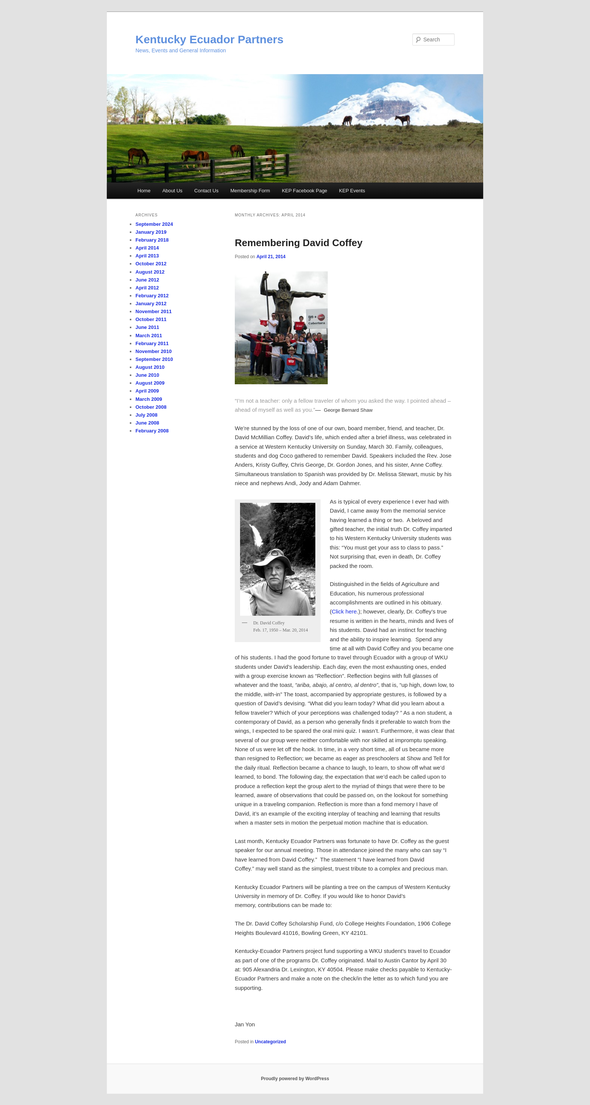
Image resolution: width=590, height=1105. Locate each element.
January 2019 (150, 232)
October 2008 (150, 407)
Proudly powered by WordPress (295, 1078)
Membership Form (250, 190)
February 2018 (152, 240)
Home (144, 190)
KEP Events (352, 190)
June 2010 (147, 375)
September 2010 (154, 359)
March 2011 (148, 335)
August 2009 (149, 383)
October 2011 (150, 319)
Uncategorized (270, 1041)
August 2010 (149, 367)
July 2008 (146, 415)
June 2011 (147, 327)
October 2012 (150, 263)
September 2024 (154, 224)
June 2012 (147, 280)
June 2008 (147, 423)
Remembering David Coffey (299, 242)
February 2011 (152, 343)
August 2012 (149, 272)
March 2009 (148, 399)
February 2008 (152, 431)
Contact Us (206, 190)
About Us (172, 190)
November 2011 (153, 311)
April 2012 (147, 288)
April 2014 (147, 248)
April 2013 (147, 256)
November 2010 (153, 351)
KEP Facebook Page (304, 190)
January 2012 (150, 303)
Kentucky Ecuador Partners (209, 39)
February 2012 (152, 295)
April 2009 (147, 391)
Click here (344, 611)
